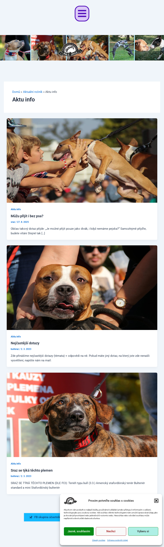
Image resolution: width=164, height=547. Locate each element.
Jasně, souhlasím (79, 531)
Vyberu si (143, 531)
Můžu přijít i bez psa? (27, 216)
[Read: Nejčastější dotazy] (82, 287)
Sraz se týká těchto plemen (32, 470)
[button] (156, 501)
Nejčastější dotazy (25, 343)
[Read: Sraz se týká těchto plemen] (82, 414)
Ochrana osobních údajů (117, 540)
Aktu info (16, 209)
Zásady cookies (98, 540)
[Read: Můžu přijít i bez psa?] (82, 160)
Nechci (110, 531)
